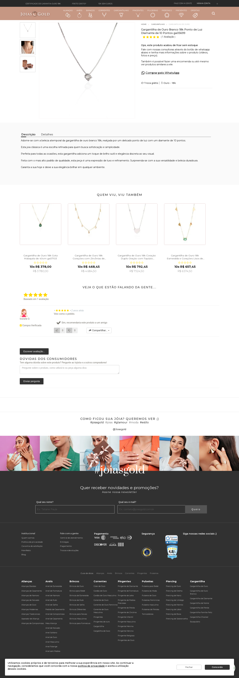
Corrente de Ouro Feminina (106, 605)
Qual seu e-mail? (127, 502)
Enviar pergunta (31, 381)
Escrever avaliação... (34, 351)
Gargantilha (99, 626)
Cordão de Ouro (100, 591)
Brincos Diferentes (78, 609)
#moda (133, 422)
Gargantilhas (121, 13)
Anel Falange (51, 646)
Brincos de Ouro (77, 586)
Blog (23, 554)
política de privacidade (91, 665)
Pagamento (66, 546)
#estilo (144, 422)
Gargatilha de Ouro (102, 631)
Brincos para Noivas (78, 614)
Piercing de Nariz (173, 595)
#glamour (120, 422)
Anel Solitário (51, 632)
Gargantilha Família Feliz (201, 612)
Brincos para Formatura (80, 623)
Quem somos (27, 538)
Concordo (217, 667)
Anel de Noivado (52, 628)
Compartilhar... (99, 330)
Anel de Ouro (51, 637)
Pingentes (138, 13)
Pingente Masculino (127, 622)
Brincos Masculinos (78, 619)
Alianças (68, 13)
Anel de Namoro (52, 595)
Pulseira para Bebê (150, 586)
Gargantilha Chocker (199, 617)
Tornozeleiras (147, 614)
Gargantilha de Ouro (199, 586)
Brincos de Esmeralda (79, 595)
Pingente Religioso (126, 635)
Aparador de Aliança (30, 619)
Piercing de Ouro (173, 586)
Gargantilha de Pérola (199, 608)
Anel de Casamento (54, 619)
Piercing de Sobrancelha (177, 619)
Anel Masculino (52, 642)
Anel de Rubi (51, 600)
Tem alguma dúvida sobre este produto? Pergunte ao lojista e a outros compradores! (63, 362)
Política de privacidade (32, 542)
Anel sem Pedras (52, 651)
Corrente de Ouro (101, 600)
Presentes (181, 13)
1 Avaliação (168, 36)
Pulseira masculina (150, 605)
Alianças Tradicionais (30, 614)
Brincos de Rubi (77, 600)
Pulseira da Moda (149, 591)
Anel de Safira (51, 605)
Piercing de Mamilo (174, 605)
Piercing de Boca (173, 614)
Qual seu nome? (44, 502)
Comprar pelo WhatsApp (162, 72)
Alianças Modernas (29, 609)
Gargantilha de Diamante (201, 598)
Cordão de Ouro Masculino (105, 595)
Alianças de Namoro (30, 595)
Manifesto (26, 550)
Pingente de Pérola (126, 608)
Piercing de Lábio (173, 609)
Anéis (79, 13)
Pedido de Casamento (55, 609)
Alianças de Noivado (30, 600)
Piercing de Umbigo (175, 600)
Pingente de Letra (126, 595)
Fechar (189, 667)
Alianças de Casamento (31, 591)
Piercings (167, 13)
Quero (196, 509)
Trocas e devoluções (69, 550)
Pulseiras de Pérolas (150, 609)
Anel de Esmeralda (53, 586)
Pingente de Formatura (128, 591)
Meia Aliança (51, 623)
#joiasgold (97, 422)
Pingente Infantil (125, 617)
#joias (109, 422)
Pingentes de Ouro (126, 640)
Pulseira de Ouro (149, 595)
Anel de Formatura (53, 591)
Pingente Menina (125, 626)
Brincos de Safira (77, 605)
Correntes (104, 13)
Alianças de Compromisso (32, 623)
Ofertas (195, 13)
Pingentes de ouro (102, 622)
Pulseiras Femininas (151, 600)
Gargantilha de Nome (199, 603)
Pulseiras (152, 13)
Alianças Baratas (28, 586)
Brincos (90, 13)
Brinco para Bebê (77, 591)
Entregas (64, 542)
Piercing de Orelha (174, 591)
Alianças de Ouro (28, 605)
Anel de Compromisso (55, 614)
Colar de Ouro (99, 586)
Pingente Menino (125, 631)
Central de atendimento (71, 538)
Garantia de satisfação (31, 546)
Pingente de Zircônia (127, 612)
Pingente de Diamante (128, 586)
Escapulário (195, 622)
